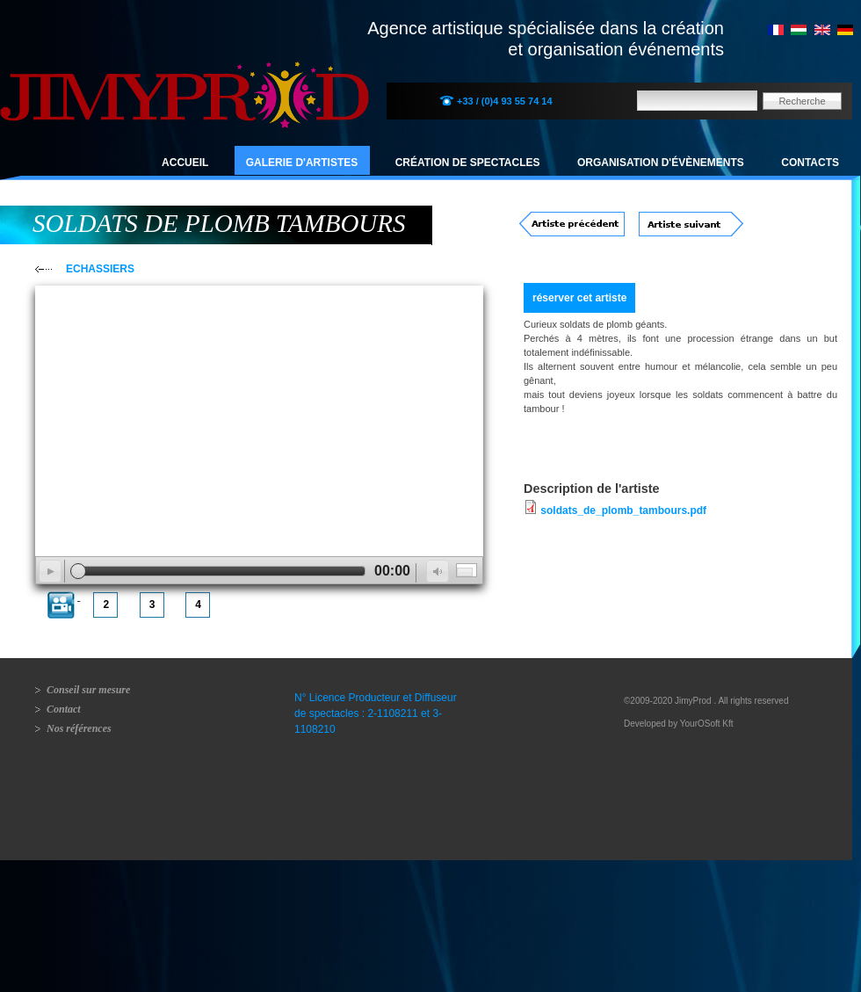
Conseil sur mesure (88, 690)
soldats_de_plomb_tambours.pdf (623, 510)
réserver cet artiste (579, 298)
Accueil (185, 162)
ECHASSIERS (100, 269)
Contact (64, 709)
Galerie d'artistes (302, 162)
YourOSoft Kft (707, 723)
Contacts (810, 162)
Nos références (79, 728)
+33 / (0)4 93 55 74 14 (505, 101)
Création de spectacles (467, 162)
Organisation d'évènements (660, 162)
